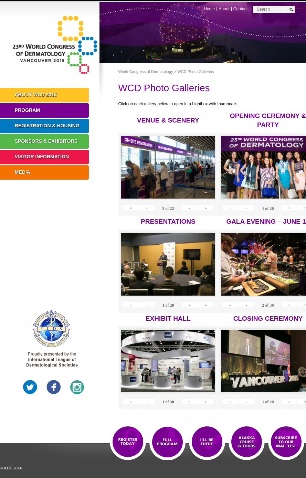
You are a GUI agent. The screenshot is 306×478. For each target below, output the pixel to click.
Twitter (30, 387)
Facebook (53, 387)
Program (27, 110)
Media (22, 172)
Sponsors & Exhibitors (46, 141)
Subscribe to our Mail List (286, 442)
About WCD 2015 (36, 94)
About (224, 9)
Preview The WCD (247, 442)
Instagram (77, 387)
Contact (240, 9)
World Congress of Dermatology (55, 46)
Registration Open (128, 442)
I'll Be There (207, 442)
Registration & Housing (47, 125)
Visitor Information (42, 156)
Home (209, 9)
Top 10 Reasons (167, 442)
